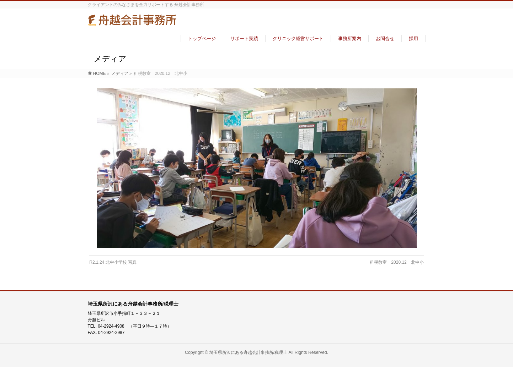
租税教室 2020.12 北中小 (396, 262)
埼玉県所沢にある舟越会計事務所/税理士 (248, 352)
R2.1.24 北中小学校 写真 (113, 262)
